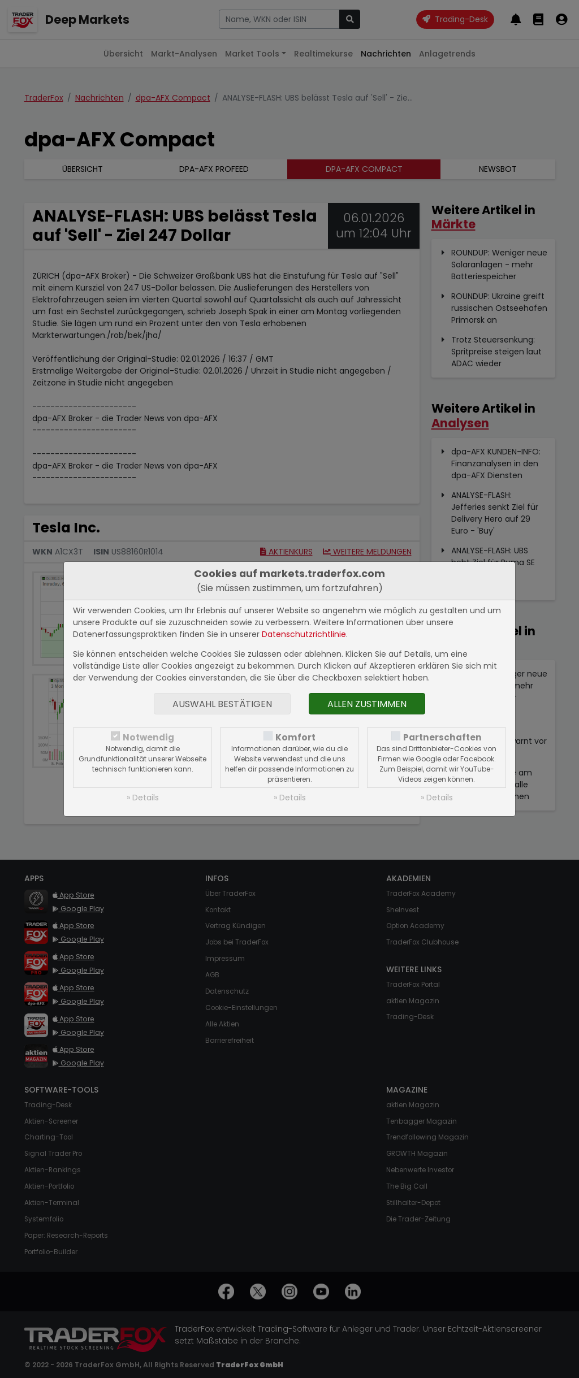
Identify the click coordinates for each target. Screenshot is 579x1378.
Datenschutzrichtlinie (304, 634)
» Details (143, 797)
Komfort (295, 737)
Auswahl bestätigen (222, 703)
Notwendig (148, 737)
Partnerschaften (442, 737)
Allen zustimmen (367, 703)
